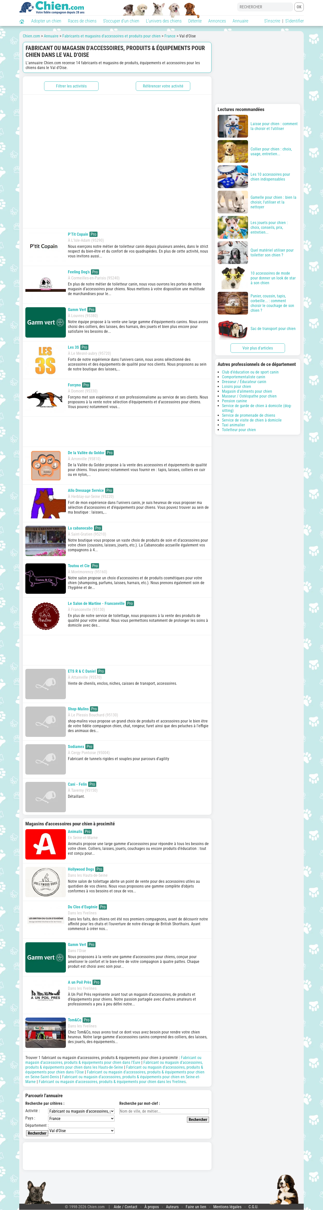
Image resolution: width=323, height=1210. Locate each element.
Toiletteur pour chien (239, 429)
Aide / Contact (125, 1206)
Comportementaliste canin (243, 377)
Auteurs (172, 1206)
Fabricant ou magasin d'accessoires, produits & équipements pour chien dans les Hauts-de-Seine (114, 1065)
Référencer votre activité (163, 86)
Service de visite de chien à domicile (252, 420)
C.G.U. (253, 1206)
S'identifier (294, 21)
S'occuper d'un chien (121, 21)
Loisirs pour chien (236, 386)
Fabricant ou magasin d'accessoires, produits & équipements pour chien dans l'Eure (113, 1060)
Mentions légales (227, 1206)
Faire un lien (196, 1206)
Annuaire (240, 21)
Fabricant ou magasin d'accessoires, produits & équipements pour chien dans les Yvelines (112, 1081)
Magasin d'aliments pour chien (247, 391)
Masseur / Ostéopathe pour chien (249, 396)
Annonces (217, 21)
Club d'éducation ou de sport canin (250, 372)
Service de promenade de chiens (248, 415)
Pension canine (234, 401)
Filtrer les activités (71, 86)
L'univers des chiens (164, 21)
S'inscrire (272, 21)
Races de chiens (82, 21)
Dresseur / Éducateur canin (244, 381)
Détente (195, 21)
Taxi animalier (233, 425)
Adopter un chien (46, 21)
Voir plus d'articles (257, 348)
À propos (151, 1206)
